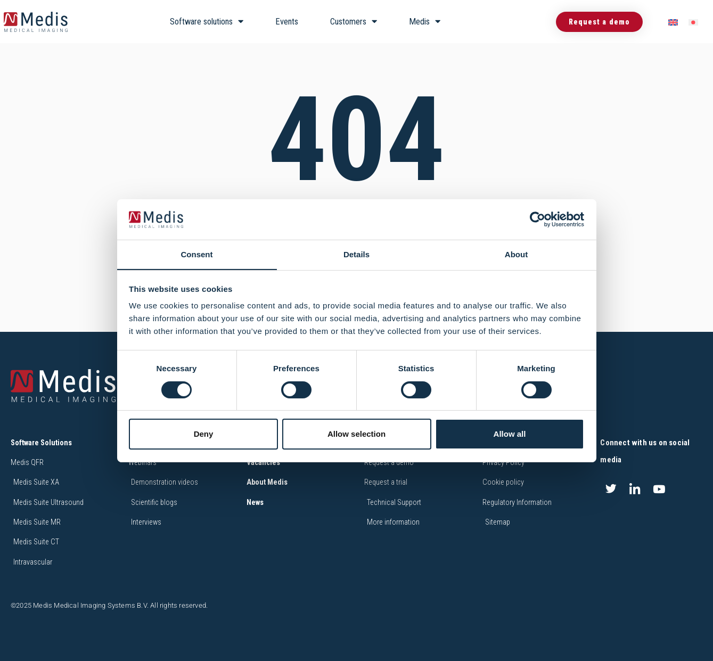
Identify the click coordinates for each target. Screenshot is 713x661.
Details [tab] (356, 254)
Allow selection (356, 434)
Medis (424, 21)
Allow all (510, 434)
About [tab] (516, 254)
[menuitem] (673, 22)
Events (286, 22)
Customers (353, 21)
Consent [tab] (197, 254)
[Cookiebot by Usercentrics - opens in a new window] (537, 219)
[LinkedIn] (635, 489)
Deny (204, 434)
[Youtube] (659, 489)
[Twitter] (611, 489)
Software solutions (206, 21)
